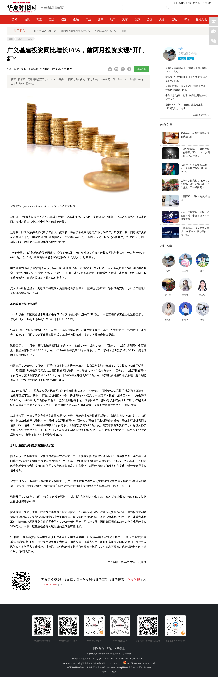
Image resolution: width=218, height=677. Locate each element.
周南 (202, 319)
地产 (112, 19)
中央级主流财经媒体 (53, 7)
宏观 (51, 19)
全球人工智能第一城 (105, 30)
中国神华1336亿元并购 (44, 30)
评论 (186, 19)
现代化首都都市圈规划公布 (75, 30)
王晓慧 (185, 271)
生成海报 (141, 69)
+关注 (182, 58)
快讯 (27, 19)
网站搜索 (119, 648)
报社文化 (201, 19)
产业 (88, 19)
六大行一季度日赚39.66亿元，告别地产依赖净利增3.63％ (194, 168)
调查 (39, 19)
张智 (16, 69)
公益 (149, 19)
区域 (174, 19)
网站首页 (98, 648)
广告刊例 (197, 3)
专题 (109, 648)
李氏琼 (185, 319)
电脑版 (105, 671)
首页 (11, 39)
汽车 (125, 19)
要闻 (14, 19)
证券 (63, 19)
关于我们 (178, 3)
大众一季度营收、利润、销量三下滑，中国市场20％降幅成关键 (195, 215)
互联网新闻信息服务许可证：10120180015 (101, 663)
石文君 (168, 319)
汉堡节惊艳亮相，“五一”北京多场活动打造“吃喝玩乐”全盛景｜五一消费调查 (195, 184)
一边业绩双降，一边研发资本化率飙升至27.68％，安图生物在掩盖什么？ (195, 152)
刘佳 (202, 271)
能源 (137, 19)
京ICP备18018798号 (71, 663)
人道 (162, 19)
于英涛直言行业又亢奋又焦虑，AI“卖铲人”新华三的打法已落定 (195, 231)
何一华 (168, 295)
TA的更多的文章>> (200, 115)
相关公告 (207, 3)
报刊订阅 (187, 3)
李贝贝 (185, 295)
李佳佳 (202, 295)
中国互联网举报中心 (76, 667)
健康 (100, 19)
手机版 (113, 671)
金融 (76, 19)
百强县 (125, 30)
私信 (191, 58)
